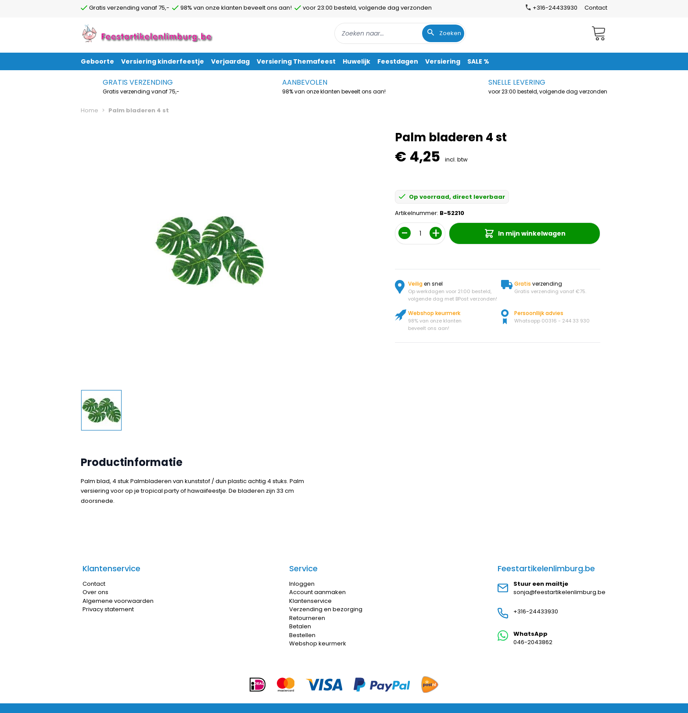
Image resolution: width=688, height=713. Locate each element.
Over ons (95, 592)
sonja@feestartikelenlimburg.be (559, 592)
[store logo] (148, 33)
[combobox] (400, 33)
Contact (595, 8)
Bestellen (302, 635)
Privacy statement (108, 609)
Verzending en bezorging (325, 609)
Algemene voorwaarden (118, 601)
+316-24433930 (535, 611)
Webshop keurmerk (317, 643)
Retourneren (307, 618)
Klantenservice (310, 601)
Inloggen (302, 584)
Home (89, 110)
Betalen (300, 626)
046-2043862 (532, 642)
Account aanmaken (317, 592)
